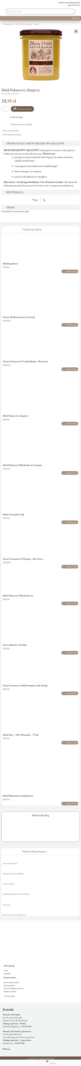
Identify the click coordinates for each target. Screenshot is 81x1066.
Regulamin (7, 974)
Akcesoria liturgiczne (10, 863)
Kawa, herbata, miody (24, 24)
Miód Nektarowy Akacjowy (15, 415)
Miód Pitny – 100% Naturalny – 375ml (20, 734)
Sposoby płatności (9, 985)
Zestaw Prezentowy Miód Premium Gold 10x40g (25, 685)
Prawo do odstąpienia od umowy (14, 988)
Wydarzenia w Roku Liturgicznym (14, 915)
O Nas (6, 971)
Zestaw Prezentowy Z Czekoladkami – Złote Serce (25, 361)
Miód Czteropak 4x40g (13, 514)
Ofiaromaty (7, 905)
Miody (36, 24)
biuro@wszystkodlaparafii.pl (67, 2)
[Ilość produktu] (5, 109)
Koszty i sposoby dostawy (11, 982)
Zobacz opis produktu (11, 130)
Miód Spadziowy (10, 263)
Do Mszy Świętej (8, 884)
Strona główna (8, 24)
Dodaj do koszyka (24, 109)
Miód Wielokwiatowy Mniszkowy (18, 795)
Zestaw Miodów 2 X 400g (14, 644)
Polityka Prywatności (10, 991)
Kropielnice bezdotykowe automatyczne (16, 894)
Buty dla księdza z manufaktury (13, 873)
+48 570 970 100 (72, 5)
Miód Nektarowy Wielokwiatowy (18, 595)
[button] (76, 31)
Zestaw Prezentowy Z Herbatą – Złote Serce (23, 558)
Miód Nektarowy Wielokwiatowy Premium (22, 465)
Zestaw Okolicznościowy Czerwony (19, 317)
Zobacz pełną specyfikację (13, 134)
